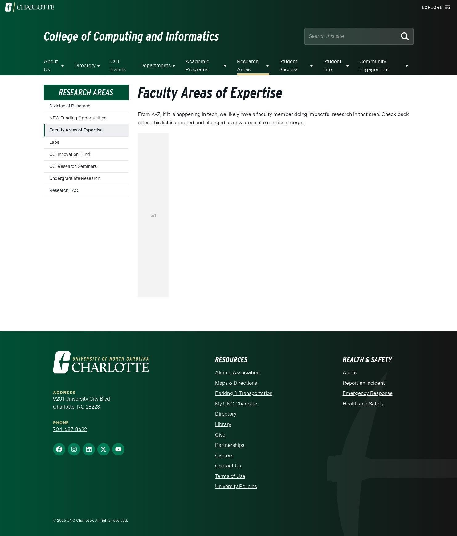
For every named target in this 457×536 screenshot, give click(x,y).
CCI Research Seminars (73, 166)
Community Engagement (374, 66)
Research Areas (248, 66)
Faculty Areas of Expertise (76, 130)
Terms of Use (230, 476)
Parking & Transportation (243, 393)
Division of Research (69, 106)
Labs (54, 142)
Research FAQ (63, 190)
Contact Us (228, 466)
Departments (155, 66)
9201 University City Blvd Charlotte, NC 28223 (81, 403)
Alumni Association (237, 373)
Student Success (288, 66)
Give (220, 435)
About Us (51, 66)
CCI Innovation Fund (69, 154)
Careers (224, 456)
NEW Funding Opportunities (77, 118)
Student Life (332, 66)
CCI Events (118, 66)
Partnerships (229, 445)
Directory (85, 66)
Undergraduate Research (74, 178)
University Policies (236, 486)
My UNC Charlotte (236, 404)
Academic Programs (197, 66)
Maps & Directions (236, 383)
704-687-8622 (70, 429)
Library (223, 424)
